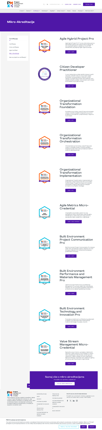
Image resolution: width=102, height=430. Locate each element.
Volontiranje (45, 10)
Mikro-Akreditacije (14, 53)
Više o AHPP (71, 51)
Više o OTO (71, 154)
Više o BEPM (71, 293)
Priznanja (80, 10)
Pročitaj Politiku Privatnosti (69, 426)
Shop (38, 396)
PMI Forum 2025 (89, 10)
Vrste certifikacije (14, 47)
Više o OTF (71, 120)
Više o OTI (71, 190)
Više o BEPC (71, 256)
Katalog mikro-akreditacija (64, 383)
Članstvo (28, 10)
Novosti (74, 10)
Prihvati (92, 426)
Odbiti (83, 426)
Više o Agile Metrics (73, 221)
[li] (74, 401)
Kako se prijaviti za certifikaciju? (17, 57)
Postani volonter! (42, 401)
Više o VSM (71, 363)
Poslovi (68, 10)
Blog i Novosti (56, 410)
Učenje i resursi (61, 10)
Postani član (88, 4)
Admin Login (68, 4)
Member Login (77, 4)
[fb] (67, 401)
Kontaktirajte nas (55, 4)
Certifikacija (36, 10)
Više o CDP (71, 85)
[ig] (77, 401)
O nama (22, 10)
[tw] (70, 401)
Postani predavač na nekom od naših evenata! (42, 414)
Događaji (52, 10)
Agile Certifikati (13, 50)
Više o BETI (71, 326)
